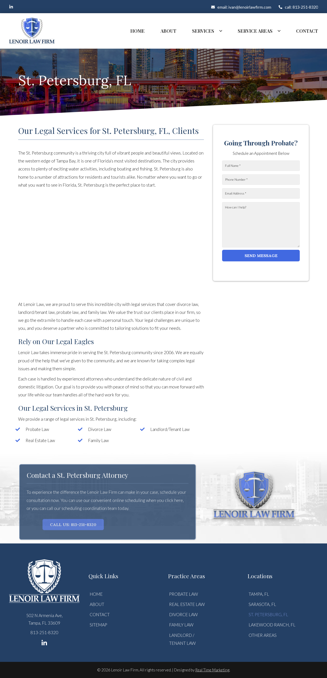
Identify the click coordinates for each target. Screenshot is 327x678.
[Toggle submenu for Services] (221, 31)
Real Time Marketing (212, 670)
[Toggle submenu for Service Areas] (279, 31)
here (178, 502)
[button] (11, 7)
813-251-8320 (44, 632)
